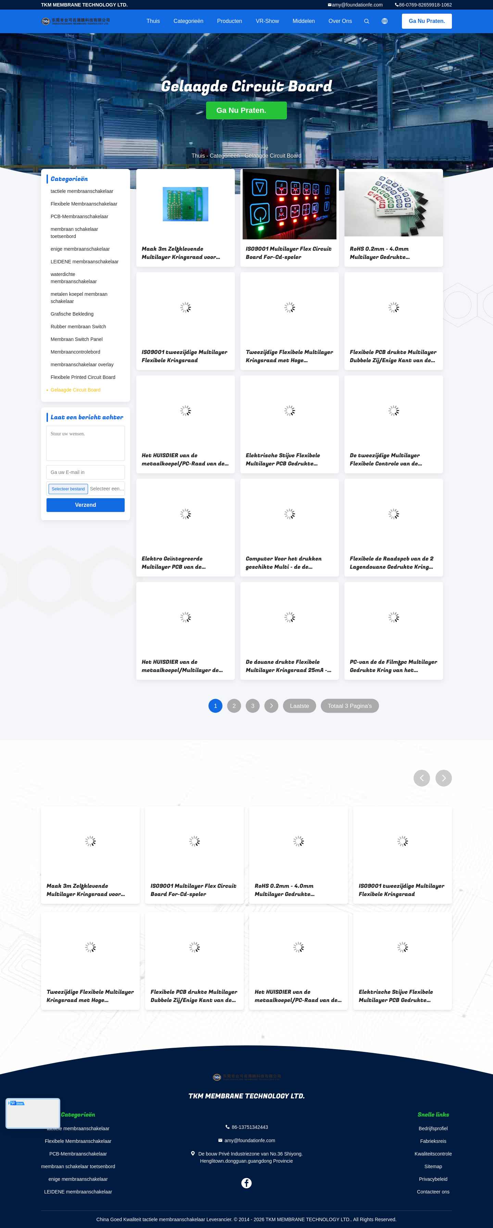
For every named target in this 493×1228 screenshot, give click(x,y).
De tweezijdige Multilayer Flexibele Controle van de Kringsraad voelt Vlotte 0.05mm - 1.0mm (385, 459)
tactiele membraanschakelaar (82, 191)
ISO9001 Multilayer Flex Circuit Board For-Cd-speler (289, 253)
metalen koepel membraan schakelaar (79, 297)
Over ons (340, 21)
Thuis (153, 21)
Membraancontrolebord (75, 352)
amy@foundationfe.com (357, 5)
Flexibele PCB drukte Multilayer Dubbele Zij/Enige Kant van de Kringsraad (393, 356)
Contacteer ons (433, 1191)
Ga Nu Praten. (427, 21)
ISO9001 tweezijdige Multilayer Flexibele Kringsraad (184, 356)
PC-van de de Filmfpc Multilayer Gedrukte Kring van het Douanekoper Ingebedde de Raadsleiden (393, 666)
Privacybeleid (433, 1179)
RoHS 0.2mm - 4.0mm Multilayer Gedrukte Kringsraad (379, 253)
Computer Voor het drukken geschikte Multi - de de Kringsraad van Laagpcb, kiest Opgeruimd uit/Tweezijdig (287, 563)
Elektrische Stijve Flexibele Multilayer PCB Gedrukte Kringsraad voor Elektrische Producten (284, 459)
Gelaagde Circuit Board (76, 390)
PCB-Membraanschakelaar (79, 216)
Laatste (299, 706)
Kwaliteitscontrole (433, 1154)
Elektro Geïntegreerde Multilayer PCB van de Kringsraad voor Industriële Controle (180, 563)
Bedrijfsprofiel (433, 1128)
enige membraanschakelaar (80, 249)
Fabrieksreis (433, 1141)
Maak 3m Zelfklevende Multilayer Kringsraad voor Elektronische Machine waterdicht (179, 253)
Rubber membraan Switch (78, 326)
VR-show (267, 21)
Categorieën (188, 21)
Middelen (304, 21)
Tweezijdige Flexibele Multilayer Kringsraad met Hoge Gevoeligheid (289, 356)
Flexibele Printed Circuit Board (83, 377)
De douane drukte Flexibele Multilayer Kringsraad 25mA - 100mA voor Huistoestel (286, 666)
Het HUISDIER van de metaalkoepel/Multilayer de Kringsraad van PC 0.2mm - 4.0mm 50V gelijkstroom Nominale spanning (180, 666)
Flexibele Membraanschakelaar (84, 204)
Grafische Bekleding (72, 314)
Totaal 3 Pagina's (350, 706)
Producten (229, 21)
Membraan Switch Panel (77, 339)
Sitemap (433, 1166)
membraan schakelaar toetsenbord (74, 232)
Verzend (85, 505)
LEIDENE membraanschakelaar (84, 261)
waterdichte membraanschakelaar (74, 278)
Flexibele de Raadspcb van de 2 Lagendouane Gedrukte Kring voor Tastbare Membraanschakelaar (391, 563)
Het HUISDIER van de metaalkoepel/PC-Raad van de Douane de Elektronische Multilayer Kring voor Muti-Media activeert (183, 459)
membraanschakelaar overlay (82, 364)
